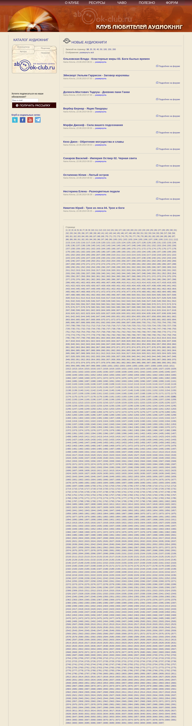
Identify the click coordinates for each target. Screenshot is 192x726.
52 (146, 233)
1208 (167, 399)
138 (83, 245)
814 (164, 338)
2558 (167, 630)
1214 (93, 403)
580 (93, 307)
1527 (136, 455)
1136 (167, 387)
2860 (142, 683)
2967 (136, 701)
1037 (112, 372)
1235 (112, 406)
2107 (161, 553)
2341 (161, 594)
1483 (87, 449)
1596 (118, 467)
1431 (99, 440)
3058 (142, 717)
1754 (93, 495)
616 (164, 310)
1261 (161, 409)
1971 (99, 532)
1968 (80, 532)
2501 (149, 621)
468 (83, 292)
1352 (167, 424)
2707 (87, 658)
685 (67, 322)
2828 (167, 677)
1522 (105, 455)
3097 (161, 723)
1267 (87, 412)
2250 (155, 578)
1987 (87, 535)
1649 (112, 476)
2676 (118, 652)
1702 (105, 486)
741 (128, 329)
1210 (68, 403)
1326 (118, 421)
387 (118, 279)
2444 (130, 612)
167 (118, 248)
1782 (155, 498)
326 (143, 270)
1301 (74, 418)
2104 (142, 553)
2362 (68, 600)
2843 (149, 680)
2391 (136, 603)
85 (166, 236)
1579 (124, 464)
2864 (167, 683)
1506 (118, 452)
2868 (80, 686)
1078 (142, 378)
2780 (93, 670)
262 (153, 261)
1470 (118, 446)
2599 (87, 640)
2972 (167, 701)
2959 (87, 701)
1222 (142, 403)
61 (71, 236)
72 (114, 236)
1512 (155, 452)
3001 (124, 707)
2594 (167, 637)
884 (73, 350)
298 (113, 267)
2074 (68, 550)
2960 (93, 701)
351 (159, 273)
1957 (124, 529)
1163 (112, 393)
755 (88, 332)
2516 (130, 624)
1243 (161, 406)
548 (153, 301)
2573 (149, 633)
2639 (112, 646)
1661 (74, 479)
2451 (173, 612)
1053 (99, 375)
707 (67, 325)
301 (128, 267)
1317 (173, 418)
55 (158, 233)
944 (153, 356)
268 (73, 264)
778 (93, 335)
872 (123, 347)
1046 (167, 372)
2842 (142, 680)
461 (159, 289)
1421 (149, 436)
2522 (167, 624)
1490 (130, 449)
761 (118, 332)
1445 (74, 442)
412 (133, 282)
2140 (142, 560)
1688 (130, 483)
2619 (99, 643)
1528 (142, 455)
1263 (173, 409)
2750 (130, 664)
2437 (87, 612)
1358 (93, 427)
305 (148, 267)
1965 (173, 529)
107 (150, 239)
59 (173, 233)
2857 (124, 683)
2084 (130, 550)
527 (159, 298)
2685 (173, 652)
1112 (130, 384)
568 (143, 304)
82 (154, 236)
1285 (87, 415)
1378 (105, 430)
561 (108, 304)
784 (123, 335)
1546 (142, 458)
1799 (149, 501)
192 (133, 252)
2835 (99, 680)
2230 (142, 575)
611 (138, 310)
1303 (87, 418)
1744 (142, 492)
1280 (167, 412)
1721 (112, 489)
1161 (99, 393)
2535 (136, 627)
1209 (173, 399)
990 (164, 363)
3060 (155, 717)
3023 (149, 711)
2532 (118, 627)
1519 (87, 455)
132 (164, 242)
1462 (68, 446)
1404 (155, 433)
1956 (118, 529)
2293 (87, 587)
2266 (142, 581)
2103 (136, 553)
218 (153, 255)
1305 (99, 418)
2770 (142, 667)
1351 (161, 424)
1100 (167, 381)
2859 (136, 683)
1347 (136, 424)
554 (73, 304)
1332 (155, 421)
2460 (118, 615)
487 (67, 295)
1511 (149, 452)
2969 (149, 701)
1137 (173, 387)
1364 (130, 427)
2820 (118, 677)
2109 (173, 553)
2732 (130, 661)
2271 (173, 581)
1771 (87, 498)
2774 (167, 667)
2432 (167, 609)
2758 (68, 667)
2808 (155, 673)
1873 (161, 513)
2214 (155, 572)
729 (67, 329)
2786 (130, 670)
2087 (149, 550)
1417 (124, 436)
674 (123, 319)
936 (113, 356)
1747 (161, 492)
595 (169, 307)
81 (150, 236)
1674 (155, 479)
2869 (87, 686)
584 (113, 307)
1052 (93, 375)
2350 (105, 596)
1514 (167, 452)
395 (159, 279)
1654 (142, 476)
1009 (159, 366)
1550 (167, 458)
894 (123, 350)
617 (169, 310)
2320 (142, 590)
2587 (124, 637)
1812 (118, 504)
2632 (68, 646)
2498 (130, 621)
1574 (93, 464)
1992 (118, 535)
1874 (167, 513)
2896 (142, 689)
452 (113, 289)
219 (159, 255)
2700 (155, 655)
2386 (105, 603)
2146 (68, 563)
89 (71, 239)
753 (78, 332)
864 (83, 347)
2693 (112, 655)
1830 (118, 507)
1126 (105, 387)
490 (83, 295)
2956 (68, 701)
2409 (136, 606)
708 (73, 325)
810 (143, 338)
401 (78, 282)
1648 (105, 476)
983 (128, 363)
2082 (118, 550)
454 (123, 289)
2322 (155, 590)
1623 (173, 470)
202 (73, 255)
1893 (173, 517)
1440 (155, 440)
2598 (80, 640)
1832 (130, 507)
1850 (130, 510)
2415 (173, 606)
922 (153, 353)
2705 (74, 658)
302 (133, 267)
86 (169, 236)
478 (133, 292)
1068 (80, 378)
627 (108, 313)
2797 (87, 673)
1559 (112, 461)
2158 (142, 563)
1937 (112, 526)
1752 (80, 495)
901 (159, 350)
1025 (149, 369)
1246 (68, 409)
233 (118, 258)
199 (169, 252)
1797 (136, 501)
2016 (155, 538)
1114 (142, 384)
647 (98, 316)
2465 (149, 615)
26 (155, 230)
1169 (149, 393)
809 (138, 338)
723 (148, 325)
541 (118, 301)
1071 (99, 378)
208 (103, 255)
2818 (105, 677)
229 (98, 258)
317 (98, 270)
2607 (136, 640)
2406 (118, 606)
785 (128, 335)
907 (78, 353)
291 (78, 267)
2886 (80, 689)
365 (118, 276)
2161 (161, 563)
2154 (118, 563)
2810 (167, 673)
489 (78, 295)
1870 (142, 513)
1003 (122, 366)
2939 (74, 698)
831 (138, 341)
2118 (118, 557)
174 (153, 248)
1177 (87, 396)
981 (118, 363)
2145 (173, 560)
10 (88, 49)
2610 (155, 640)
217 (148, 255)
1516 (68, 455)
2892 (118, 689)
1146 (118, 390)
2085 (136, 550)
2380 (68, 603)
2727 (99, 661)
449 (98, 289)
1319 (74, 421)
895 (128, 350)
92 (83, 239)
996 (83, 366)
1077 (136, 378)
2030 (130, 541)
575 (67, 307)
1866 (118, 513)
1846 (105, 510)
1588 (68, 467)
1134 (155, 387)
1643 (74, 476)
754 (83, 332)
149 (138, 245)
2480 (130, 618)
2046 (118, 544)
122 (113, 242)
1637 (149, 473)
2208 (118, 572)
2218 (68, 575)
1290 (118, 415)
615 (159, 310)
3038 (130, 714)
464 (174, 289)
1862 (93, 513)
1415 (112, 436)
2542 (68, 630)
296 (103, 267)
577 (78, 307)
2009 (112, 538)
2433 (173, 609)
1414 (105, 436)
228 (93, 258)
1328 (130, 421)
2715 (136, 658)
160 (83, 248)
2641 (124, 646)
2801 (112, 673)
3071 (112, 720)
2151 (99, 563)
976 (93, 363)
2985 (136, 704)
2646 (155, 646)
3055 (124, 717)
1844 (93, 510)
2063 (112, 547)
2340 (155, 594)
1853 (149, 510)
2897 (149, 689)
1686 (118, 483)
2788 (142, 670)
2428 (142, 609)
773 (67, 335)
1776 (118, 498)
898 (143, 350)
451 (108, 289)
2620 (105, 643)
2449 (161, 612)
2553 (136, 630)
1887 (136, 517)
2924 (93, 695)
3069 (99, 720)
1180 (105, 396)
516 (103, 298)
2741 (74, 664)
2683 (161, 652)
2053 (161, 544)
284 (153, 264)
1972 (105, 532)
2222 (93, 575)
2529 (99, 627)
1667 (112, 479)
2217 (173, 572)
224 (73, 258)
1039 (124, 372)
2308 (68, 590)
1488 (118, 449)
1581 (136, 464)
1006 (141, 366)
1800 (155, 501)
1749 (173, 492)
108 (155, 239)
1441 (161, 440)
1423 (161, 436)
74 (122, 236)
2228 (130, 575)
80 (146, 236)
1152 (155, 390)
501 (138, 295)
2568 (118, 633)
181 (78, 252)
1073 (112, 378)
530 (174, 298)
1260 (155, 409)
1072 (105, 378)
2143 (161, 560)
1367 (149, 427)
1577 (112, 464)
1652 (130, 476)
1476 (155, 446)
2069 (149, 547)
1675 (161, 479)
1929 (173, 523)
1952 (93, 529)
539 (108, 301)
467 (78, 292)
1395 (99, 433)
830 (133, 341)
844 (93, 344)
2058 (80, 547)
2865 (173, 683)
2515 (124, 624)
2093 (74, 553)
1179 (99, 396)
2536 (142, 627)
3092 (130, 723)
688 (83, 322)
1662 (80, 479)
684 (174, 319)
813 (159, 338)
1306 (105, 418)
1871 (149, 513)
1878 (80, 517)
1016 (93, 369)
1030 (68, 372)
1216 (105, 403)
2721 (173, 658)
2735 (149, 661)
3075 (136, 720)
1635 (136, 473)
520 (123, 298)
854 (143, 344)
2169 (99, 566)
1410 (80, 436)
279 (128, 264)
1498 (68, 452)
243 (169, 258)
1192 (68, 399)
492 (93, 295)
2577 (173, 633)
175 (159, 248)
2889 (99, 689)
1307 (112, 418)
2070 (155, 547)
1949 (74, 529)
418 (164, 282)
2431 (161, 609)
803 (108, 338)
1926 (155, 523)
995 (78, 366)
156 (174, 245)
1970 (93, 532)
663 (67, 319)
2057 (74, 547)
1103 (74, 384)
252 (103, 261)
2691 (99, 655)
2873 (112, 686)
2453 (74, 615)
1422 (155, 436)
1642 (68, 476)
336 (83, 273)
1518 (80, 455)
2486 (167, 618)
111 (170, 239)
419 (169, 282)
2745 (99, 664)
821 (88, 341)
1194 (80, 399)
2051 (149, 544)
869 (108, 347)
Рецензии (45, 48)
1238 (130, 406)
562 (113, 304)
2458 (105, 615)
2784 (118, 670)
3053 (112, 717)
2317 (124, 590)
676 (133, 319)
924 (164, 353)
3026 (167, 711)
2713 (124, 658)
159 (78, 248)
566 (133, 304)
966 (153, 359)
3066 (80, 720)
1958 (130, 529)
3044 (167, 714)
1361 (112, 427)
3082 (68, 723)
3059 (149, 717)
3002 (130, 707)
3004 (142, 707)
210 (113, 255)
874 (133, 347)
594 (164, 307)
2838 (118, 680)
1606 (68, 470)
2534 (130, 627)
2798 (93, 673)
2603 (112, 640)
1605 (173, 467)
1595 (112, 467)
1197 (99, 399)
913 (108, 353)
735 (98, 329)
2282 (130, 584)
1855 (161, 510)
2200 (68, 572)
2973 (173, 701)
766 (143, 332)
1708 (142, 486)
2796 (80, 673)
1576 (105, 464)
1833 (136, 507)
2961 (99, 701)
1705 (124, 486)
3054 (118, 717)
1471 (124, 446)
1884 (118, 517)
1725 (136, 489)
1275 (136, 412)
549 (159, 301)
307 (159, 267)
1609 (87, 470)
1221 (136, 403)
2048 (130, 544)
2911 (124, 692)
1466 (93, 446)
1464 (80, 446)
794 (174, 335)
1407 (173, 433)
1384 (142, 430)
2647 (161, 646)
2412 (155, 606)
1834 (142, 507)
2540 (167, 627)
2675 (112, 652)
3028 (68, 714)
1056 (118, 375)
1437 (136, 440)
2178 (155, 566)
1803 (173, 501)
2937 (173, 695)
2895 (136, 689)
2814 (80, 677)
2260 (105, 581)
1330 (142, 421)
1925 (149, 523)
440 (164, 286)
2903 (74, 692)
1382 (130, 430)
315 (88, 270)
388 (123, 279)
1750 (68, 495)
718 (123, 325)
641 (67, 316)
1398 (118, 433)
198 (164, 252)
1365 (136, 427)
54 (154, 233)
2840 (130, 680)
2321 (149, 590)
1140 (80, 390)
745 (148, 329)
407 (108, 282)
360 (93, 276)
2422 (105, 609)
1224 (155, 403)
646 (93, 316)
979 (108, 363)
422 (73, 286)
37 (87, 233)
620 (73, 313)
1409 (74, 436)
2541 (173, 627)
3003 (136, 707)
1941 (136, 526)
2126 (167, 557)
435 (138, 286)
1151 (149, 390)
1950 (80, 529)
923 (159, 353)
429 (108, 286)
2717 (149, 658)
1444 (68, 442)
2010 (118, 538)
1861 (87, 513)
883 (67, 350)
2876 (130, 686)
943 (148, 356)
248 (83, 261)
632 (133, 313)
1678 (68, 483)
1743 (136, 492)
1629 (99, 473)
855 (148, 344)
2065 (124, 547)
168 (123, 248)
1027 (161, 369)
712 (93, 325)
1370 (167, 427)
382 (93, 279)
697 (128, 322)
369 (138, 276)
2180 (167, 566)
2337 (136, 594)
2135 (112, 560)
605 (108, 310)
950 (73, 359)
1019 (112, 369)
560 (103, 304)
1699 (87, 486)
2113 (87, 557)
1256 (130, 409)
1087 (87, 381)
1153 (161, 390)
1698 (80, 486)
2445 (136, 612)
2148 (80, 563)
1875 (173, 513)
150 (109, 49)
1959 (136, 529)
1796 (130, 501)
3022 (142, 711)
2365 (87, 600)
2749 (124, 664)
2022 (80, 541)
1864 (105, 513)
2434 (68, 612)
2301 (136, 587)
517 (108, 298)
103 (130, 239)
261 (148, 261)
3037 (124, 714)
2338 (142, 594)
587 (128, 307)
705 (169, 322)
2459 (112, 615)
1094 (130, 381)
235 (128, 258)
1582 (142, 464)
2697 (136, 655)
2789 (149, 670)
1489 (124, 449)
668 (93, 319)
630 (123, 313)
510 (73, 298)
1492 (142, 449)
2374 (142, 600)
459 (148, 289)
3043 (161, 714)
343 (118, 273)
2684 (167, 652)
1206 (155, 399)
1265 (74, 412)
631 (128, 313)
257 (128, 261)
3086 (93, 723)
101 (120, 239)
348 (143, 273)
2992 (68, 707)
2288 (167, 584)
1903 (124, 519)
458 (143, 289)
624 (93, 313)
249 (88, 261)
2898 (155, 689)
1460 (167, 442)
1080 (155, 378)
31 (175, 230)
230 (103, 258)
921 (148, 353)
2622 (118, 643)
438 (153, 286)
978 (103, 363)
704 (164, 322)
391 (138, 279)
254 (113, 261)
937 (118, 356)
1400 (130, 433)
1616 (130, 470)
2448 (155, 612)
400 (73, 282)
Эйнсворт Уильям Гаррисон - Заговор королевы (96, 75)
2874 (118, 686)
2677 (124, 652)
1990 (105, 535)
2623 (124, 643)
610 (133, 310)
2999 (112, 707)
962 (133, 359)
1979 (149, 532)
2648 (167, 646)
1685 (112, 483)
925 (169, 353)
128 (143, 242)
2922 (80, 695)
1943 (149, 526)
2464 (142, 615)
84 (162, 236)
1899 (99, 519)
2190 (118, 569)
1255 (124, 409)
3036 (118, 714)
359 (88, 276)
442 (174, 286)
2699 (149, 655)
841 (78, 344)
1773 (99, 498)
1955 (112, 529)
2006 (93, 538)
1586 (167, 464)
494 (103, 295)
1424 (167, 436)
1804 (68, 504)
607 (118, 310)
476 (123, 292)
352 (164, 273)
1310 (130, 418)
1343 (112, 424)
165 (108, 248)
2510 (93, 624)
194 (143, 252)
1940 (130, 526)
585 (118, 307)
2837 (112, 680)
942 (143, 356)
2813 (74, 677)
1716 (80, 489)
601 (88, 310)
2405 (112, 606)
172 (143, 248)
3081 (173, 720)
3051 (99, 717)
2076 (80, 550)
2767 (124, 667)
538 (103, 301)
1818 (155, 504)
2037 (173, 541)
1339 (87, 424)
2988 (155, 704)
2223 (99, 575)
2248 (142, 578)
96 (99, 239)
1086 (80, 381)
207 (98, 255)
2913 (136, 692)
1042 (142, 372)
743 (138, 329)
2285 (149, 584)
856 (153, 344)
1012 (68, 369)
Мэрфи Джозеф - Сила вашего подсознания (93, 124)
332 (174, 270)
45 (118, 233)
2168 (93, 566)
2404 (105, 606)
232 (113, 258)
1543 (124, 458)
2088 (155, 550)
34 (75, 233)
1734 (80, 492)
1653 (136, 476)
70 (106, 236)
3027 (173, 711)
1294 (142, 415)
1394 (93, 433)
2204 (93, 572)
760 (113, 332)
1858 (68, 513)
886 (83, 350)
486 (174, 292)
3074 (130, 720)
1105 (87, 384)
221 (169, 255)
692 (103, 322)
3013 (87, 711)
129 (148, 242)
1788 (80, 501)
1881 (99, 517)
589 (138, 307)
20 (91, 49)
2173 (124, 566)
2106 (155, 553)
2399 (74, 606)
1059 (136, 375)
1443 (173, 440)
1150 (142, 390)
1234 (105, 406)
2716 (142, 658)
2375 (149, 600)
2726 (93, 661)
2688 (80, 655)
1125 (99, 387)
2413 (161, 606)
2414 (167, 606)
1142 (93, 390)
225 (78, 258)
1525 (124, 455)
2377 (161, 600)
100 (105, 49)
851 (128, 344)
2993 (74, 707)
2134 (105, 560)
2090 (167, 550)
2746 (105, 664)
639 (169, 313)
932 (93, 356)
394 (153, 279)
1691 (149, 483)
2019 (173, 538)
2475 (99, 618)
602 (93, 310)
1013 (74, 369)
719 (128, 325)
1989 (99, 535)
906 (73, 353)
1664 (93, 479)
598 (73, 310)
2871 (99, 686)
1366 (142, 427)
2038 (68, 544)
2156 (130, 563)
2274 (80, 584)
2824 (142, 677)
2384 (93, 603)
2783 (112, 670)
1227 (173, 403)
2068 (142, 547)
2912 (130, 692)
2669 (74, 652)
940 (133, 356)
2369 (112, 600)
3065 (74, 720)
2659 (124, 649)
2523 (173, 624)
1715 (74, 489)
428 (103, 286)
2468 (167, 615)
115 (78, 242)
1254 (118, 409)
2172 (118, 566)
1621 (161, 470)
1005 (134, 366)
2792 (167, 670)
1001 (110, 366)
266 (174, 261)
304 (143, 267)
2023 (87, 541)
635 (148, 313)
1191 (173, 396)
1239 (136, 406)
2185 (87, 569)
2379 (173, 600)
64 (83, 236)
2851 (87, 683)
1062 (155, 375)
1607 (74, 470)
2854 (105, 683)
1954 (105, 529)
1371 (173, 427)
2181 (173, 566)
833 (148, 341)
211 (118, 255)
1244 (167, 406)
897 (138, 350)
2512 (105, 624)
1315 (161, 418)
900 (153, 350)
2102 (130, 553)
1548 (155, 458)
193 (138, 252)
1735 (87, 492)
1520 (93, 455)
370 (143, 276)
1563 (136, 461)
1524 (118, 455)
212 (123, 255)
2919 (173, 692)
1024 (142, 369)
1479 (173, 446)
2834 (93, 680)
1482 (80, 449)
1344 (118, 424)
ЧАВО (121, 3)
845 (98, 344)
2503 (161, 621)
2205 (99, 572)
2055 (173, 544)
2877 (136, 686)
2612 (167, 640)
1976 (130, 532)
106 (145, 239)
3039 (136, 714)
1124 (93, 387)
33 (71, 233)
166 (113, 248)
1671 (136, 479)
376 (174, 276)
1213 (87, 403)
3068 (93, 720)
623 (88, 313)
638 (164, 313)
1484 (93, 449)
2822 (130, 677)
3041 (149, 714)
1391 (74, 433)
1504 (105, 452)
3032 (93, 714)
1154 (167, 390)
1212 (80, 403)
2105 (149, 553)
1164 (118, 393)
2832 (80, 680)
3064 (68, 720)
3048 (80, 717)
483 (159, 292)
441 (169, 286)
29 (167, 230)
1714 (68, 489)
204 (83, 255)
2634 (80, 646)
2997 (99, 707)
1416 (118, 436)
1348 (142, 424)
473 (108, 292)
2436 (80, 612)
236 (133, 258)
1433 (112, 440)
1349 (149, 424)
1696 (68, 486)
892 (113, 350)
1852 (142, 510)
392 (143, 279)
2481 (136, 618)
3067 (87, 720)
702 (153, 322)
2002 (68, 538)
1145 (112, 390)
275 (108, 264)
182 (83, 252)
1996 (142, 535)
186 (103, 252)
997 (88, 366)
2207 (112, 572)
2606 (130, 640)
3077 (149, 720)
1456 (142, 442)
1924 (142, 523)
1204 (142, 399)
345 (128, 273)
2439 (99, 612)
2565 (99, 633)
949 (67, 359)
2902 (68, 692)
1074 (118, 378)
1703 (112, 486)
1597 (124, 467)
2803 (124, 673)
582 (103, 307)
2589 (136, 637)
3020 (130, 711)
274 (103, 264)
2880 (155, 686)
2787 (136, 670)
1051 (87, 375)
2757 (173, 664)
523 (138, 298)
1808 (93, 504)
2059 (87, 547)
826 (113, 341)
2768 (130, 667)
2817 (99, 677)
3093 (136, 723)
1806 (80, 504)
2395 (161, 603)
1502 (93, 452)
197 (159, 252)
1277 (149, 412)
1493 (149, 449)
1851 (136, 510)
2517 (136, 624)
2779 (87, 670)
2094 (80, 553)
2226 (118, 575)
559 (98, 304)
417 (159, 282)
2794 (68, 673)
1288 (105, 415)
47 (126, 233)
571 (159, 304)
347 (138, 273)
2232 (155, 575)
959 (118, 359)
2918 (167, 692)
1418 (130, 436)
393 (148, 279)
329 (159, 270)
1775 (112, 498)
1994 (130, 535)
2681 (149, 652)
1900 (105, 519)
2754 (155, 664)
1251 (99, 409)
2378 (167, 600)
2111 (74, 557)
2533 (124, 627)
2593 (161, 637)
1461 (173, 442)
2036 (167, 541)
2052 (155, 544)
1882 (105, 517)
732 (83, 329)
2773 (161, 667)
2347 (87, 596)
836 (164, 341)
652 (123, 316)
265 (169, 261)
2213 (149, 572)
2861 (149, 683)
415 (148, 282)
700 (143, 322)
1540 (105, 458)
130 (153, 242)
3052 (105, 717)
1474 (142, 446)
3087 (99, 723)
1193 (74, 399)
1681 (87, 483)
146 (123, 245)
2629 (161, 643)
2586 (118, 637)
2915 (149, 692)
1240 (142, 406)
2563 (87, 633)
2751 (136, 664)
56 (162, 233)
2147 (74, 563)
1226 (167, 403)
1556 (93, 461)
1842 (80, 510)
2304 (155, 587)
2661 (136, 649)
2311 (87, 590)
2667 (173, 649)
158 (73, 248)
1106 (93, 384)
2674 (105, 652)
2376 (155, 600)
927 (67, 356)
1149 (136, 390)
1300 (68, 418)
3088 (105, 723)
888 (93, 350)
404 (93, 282)
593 (159, 307)
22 (140, 230)
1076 (130, 378)
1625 (74, 473)
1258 (142, 409)
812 (153, 338)
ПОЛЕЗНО (147, 3)
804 (113, 338)
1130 (130, 387)
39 (95, 233)
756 (93, 332)
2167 (87, 566)
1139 (74, 390)
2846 (167, 680)
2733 (136, 661)
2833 (87, 680)
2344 (68, 596)
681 (159, 319)
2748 (118, 664)
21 (136, 230)
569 (148, 304)
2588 (130, 637)
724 (153, 325)
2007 (99, 538)
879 (159, 347)
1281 (173, 412)
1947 (173, 526)
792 (164, 335)
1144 (105, 390)
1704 (118, 486)
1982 (167, 532)
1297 (161, 415)
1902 (118, 519)
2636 (93, 646)
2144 (167, 560)
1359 (99, 427)
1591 (87, 467)
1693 (161, 483)
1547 (149, 458)
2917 (161, 692)
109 (160, 239)
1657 (161, 476)
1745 (149, 492)
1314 (155, 418)
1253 (112, 409)
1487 (112, 449)
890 (103, 350)
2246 (130, 578)
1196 (93, 399)
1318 (68, 421)
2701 (161, 655)
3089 (112, 723)
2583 (99, 637)
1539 (99, 458)
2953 (161, 698)
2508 (80, 624)
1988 (93, 535)
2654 (93, 649)
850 (123, 344)
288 (174, 264)
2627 (149, 643)
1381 (124, 430)
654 (133, 316)
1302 (80, 418)
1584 (155, 464)
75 (126, 236)
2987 (149, 704)
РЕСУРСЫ (97, 3)
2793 (173, 670)
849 (118, 344)
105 (140, 239)
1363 (124, 427)
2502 (155, 621)
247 (78, 261)
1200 (118, 399)
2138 (130, 560)
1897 (87, 519)
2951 (149, 698)
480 (143, 292)
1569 (173, 461)
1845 (99, 510)
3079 (161, 720)
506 (164, 295)
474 (113, 292)
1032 (80, 372)
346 (133, 273)
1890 (155, 517)
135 (67, 245)
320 (113, 270)
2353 (124, 596)
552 (174, 301)
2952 (155, 698)
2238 (80, 578)
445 (78, 289)
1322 (93, 421)
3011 (74, 711)
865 (88, 347)
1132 (142, 387)
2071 (161, 547)
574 (174, 304)
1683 (99, 483)
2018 (167, 538)
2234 (167, 575)
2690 (93, 655)
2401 (87, 606)
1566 (155, 461)
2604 (118, 640)
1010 (165, 366)
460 (153, 289)
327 (148, 270)
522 (133, 298)
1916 (93, 523)
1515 (173, 452)
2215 (161, 572)
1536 (80, 458)
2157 (136, 563)
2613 (173, 640)
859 (169, 344)
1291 (124, 415)
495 (108, 295)
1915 (87, 523)
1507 (124, 452)
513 (88, 298)
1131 (136, 387)
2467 (161, 615)
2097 (99, 553)
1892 (167, 517)
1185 (136, 396)
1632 (118, 473)
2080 (105, 550)
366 (123, 276)
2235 (173, 575)
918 (133, 353)
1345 (124, 424)
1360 (105, 427)
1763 (149, 495)
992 (174, 363)
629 (118, 313)
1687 (124, 483)
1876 (68, 517)
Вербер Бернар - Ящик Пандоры (85, 108)
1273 (124, 412)
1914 (80, 523)
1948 (68, 529)
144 (113, 245)
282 (143, 264)
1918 (105, 523)
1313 (149, 418)
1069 (87, 378)
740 (123, 329)
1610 (93, 470)
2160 (155, 563)
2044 (105, 544)
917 (128, 353)
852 (133, 344)
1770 (80, 498)
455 (128, 289)
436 (143, 286)
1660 (68, 479)
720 (133, 325)
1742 (130, 492)
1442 (167, 440)
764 (133, 332)
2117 (112, 557)
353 (169, 273)
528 (164, 298)
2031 (136, 541)
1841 (74, 510)
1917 (99, 523)
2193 (136, 569)
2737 (161, 661)
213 (128, 255)
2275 (87, 584)
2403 (99, 606)
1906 (142, 519)
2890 (105, 689)
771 (169, 332)
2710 (105, 658)
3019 (124, 711)
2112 (80, 557)
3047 (74, 717)
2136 (118, 560)
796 (73, 338)
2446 (142, 612)
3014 (93, 711)
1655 (149, 476)
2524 (68, 627)
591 (148, 307)
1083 (173, 378)
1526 (130, 455)
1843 (87, 510)
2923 (87, 695)
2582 (93, 637)
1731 (173, 489)
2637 (99, 646)
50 (101, 49)
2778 (80, 670)
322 (123, 270)
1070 (93, 378)
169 (128, 248)
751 (67, 332)
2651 (74, 649)
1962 (155, 529)
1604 (167, 467)
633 (138, 313)
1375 (87, 430)
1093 (124, 381)
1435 (124, 440)
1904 (130, 519)
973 (78, 363)
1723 (124, 489)
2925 (99, 695)
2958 (80, 701)
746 (153, 329)
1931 (74, 526)
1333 (161, 421)
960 (123, 359)
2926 (105, 695)
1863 (99, 513)
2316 (118, 590)
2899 (161, 689)
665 (78, 319)
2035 (161, 541)
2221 (87, 575)
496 (113, 295)
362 (103, 276)
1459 (161, 442)
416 (153, 282)
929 (78, 356)
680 (153, 319)
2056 (68, 547)
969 (169, 359)
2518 (142, 624)
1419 (136, 436)
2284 (142, 584)
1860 (80, 513)
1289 (112, 415)
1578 (118, 464)
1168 (142, 393)
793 (169, 335)
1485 (99, 449)
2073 (173, 547)
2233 (161, 575)
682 (164, 319)
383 (98, 279)
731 (78, 329)
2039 (74, 544)
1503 (99, 452)
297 (108, 267)
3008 (167, 707)
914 (113, 353)
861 (67, 347)
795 (67, 338)
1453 (124, 442)
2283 (136, 584)
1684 (105, 483)
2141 (149, 560)
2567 (112, 633)
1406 (167, 433)
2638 (105, 646)
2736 (155, 661)
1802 (167, 501)
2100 (118, 553)
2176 (142, 566)
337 (88, 273)
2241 (99, 578)
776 (83, 335)
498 (123, 295)
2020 (68, 541)
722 (143, 325)
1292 (130, 415)
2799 (99, 673)
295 (98, 267)
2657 (112, 649)
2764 (105, 667)
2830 (68, 680)
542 (123, 301)
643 (78, 316)
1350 (155, 424)
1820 (167, 504)
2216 (167, 572)
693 (108, 322)
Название (45, 53)
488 (73, 295)
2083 (124, 550)
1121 (74, 387)
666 (83, 319)
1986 (80, 535)
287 (169, 264)
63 (79, 236)
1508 (130, 452)
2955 (173, 698)
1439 (149, 440)
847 (108, 344)
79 (142, 236)
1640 (167, 473)
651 (118, 316)
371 (148, 276)
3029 (74, 714)
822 (93, 341)
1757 (112, 495)
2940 (80, 698)
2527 (87, 627)
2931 (136, 695)
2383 (87, 603)
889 (98, 350)
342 (113, 273)
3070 (105, 720)
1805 (74, 504)
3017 (112, 711)
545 (138, 301)
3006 (155, 707)
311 (67, 270)
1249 (87, 409)
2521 (161, 624)
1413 (99, 436)
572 (164, 304)
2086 (142, 550)
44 (114, 233)
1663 (87, 479)
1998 (155, 535)
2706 (80, 658)
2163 (173, 563)
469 (88, 292)
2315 (112, 590)
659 (159, 316)
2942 (93, 698)
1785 (173, 498)
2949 (136, 698)
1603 (161, 467)
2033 (149, 541)
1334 (167, 421)
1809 (99, 504)
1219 (124, 403)
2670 (80, 652)
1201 (124, 399)
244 (174, 258)
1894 (68, 519)
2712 (118, 658)
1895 (74, 519)
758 (103, 332)
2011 (124, 538)
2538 (155, 627)
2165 (74, 566)
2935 (161, 695)
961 (128, 359)
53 (150, 233)
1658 (167, 476)
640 (174, 313)
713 (98, 325)
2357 (149, 596)
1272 (118, 412)
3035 (112, 714)
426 (93, 286)
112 (175, 239)
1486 (105, 449)
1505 (112, 452)
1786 (68, 501)
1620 (155, 470)
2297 (112, 587)
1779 (136, 498)
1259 (149, 409)
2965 (124, 701)
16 (116, 230)
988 (153, 363)
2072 (167, 547)
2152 (105, 563)
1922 (130, 523)
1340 (93, 424)
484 (164, 292)
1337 (74, 424)
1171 (161, 393)
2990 (167, 704)
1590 (80, 467)
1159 (87, 393)
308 (164, 267)
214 (133, 255)
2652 (80, 649)
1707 (136, 486)
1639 (161, 473)
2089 (161, 550)
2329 (87, 594)
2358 (155, 596)
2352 (118, 596)
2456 (93, 615)
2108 (167, 553)
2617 (87, 643)
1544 (130, 458)
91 (79, 239)
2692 (105, 655)
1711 (161, 486)
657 (148, 316)
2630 (167, 643)
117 (88, 242)
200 (114, 49)
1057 (124, 375)
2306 (167, 587)
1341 (99, 424)
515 (98, 298)
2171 (112, 566)
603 (98, 310)
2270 (167, 581)
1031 (74, 372)
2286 (155, 584)
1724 (130, 489)
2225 (112, 575)
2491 (87, 621)
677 (138, 319)
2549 (112, 630)
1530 (155, 455)
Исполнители (23, 47)
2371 (124, 600)
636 (153, 313)
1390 (68, 433)
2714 (130, 658)
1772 (93, 498)
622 (83, 313)
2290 (68, 587)
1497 (173, 449)
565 (128, 304)
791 (159, 335)
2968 (142, 701)
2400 (80, 606)
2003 (74, 538)
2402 (93, 606)
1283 (74, 415)
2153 (112, 563)
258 (133, 261)
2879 (149, 686)
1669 (124, 479)
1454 (130, 442)
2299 (124, 587)
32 (67, 233)
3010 (68, 711)
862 (73, 347)
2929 (124, 695)
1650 (118, 476)
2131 (87, 560)
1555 (87, 461)
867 (98, 347)
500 (133, 295)
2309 (74, 590)
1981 (161, 532)
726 (164, 325)
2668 (68, 652)
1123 (87, 387)
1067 (74, 378)
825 (108, 341)
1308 (118, 418)
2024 (93, 541)
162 (93, 248)
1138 (68, 390)
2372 (130, 600)
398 (174, 279)
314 (83, 270)
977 (98, 363)
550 (164, 301)
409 (118, 282)
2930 (130, 695)
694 (113, 322)
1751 (74, 495)
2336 (130, 594)
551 (169, 301)
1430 (93, 440)
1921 (124, 523)
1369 (161, 427)
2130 (80, 560)
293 (88, 267)
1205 (149, 399)
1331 (149, 421)
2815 (87, 677)
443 (67, 289)
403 (88, 282)
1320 (80, 421)
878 (153, 347)
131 (159, 242)
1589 (74, 467)
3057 (136, 717)
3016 (105, 711)
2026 (105, 541)
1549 (161, 458)
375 (169, 276)
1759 (124, 495)
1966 (68, 532)
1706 (130, 486)
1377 (99, 430)
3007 (161, 707)
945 (159, 356)
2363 (74, 600)
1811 (112, 504)
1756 (105, 495)
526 (153, 298)
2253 (173, 578)
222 (174, 255)
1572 (80, 464)
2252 (167, 578)
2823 (136, 677)
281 (138, 264)
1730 (167, 489)
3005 (149, 707)
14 (108, 230)
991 (169, 363)
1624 (68, 473)
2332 (105, 594)
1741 (124, 492)
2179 (161, 566)
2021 (74, 541)
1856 (167, 510)
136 (73, 245)
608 (123, 310)
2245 (124, 578)
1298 (167, 415)
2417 (74, 609)
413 (138, 282)
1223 (149, 403)
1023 (136, 369)
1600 (142, 467)
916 (123, 353)
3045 (173, 714)
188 (113, 252)
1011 (172, 366)
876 (143, 347)
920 (143, 353)
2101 (124, 553)
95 (95, 239)
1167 (136, 393)
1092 (118, 381)
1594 (105, 467)
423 (78, 286)
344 (123, 273)
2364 (80, 600)
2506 (68, 624)
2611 (161, 640)
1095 (136, 381)
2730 (118, 661)
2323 (161, 590)
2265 (136, 581)
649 (108, 316)
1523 (112, 455)
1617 (136, 470)
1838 (167, 507)
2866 (68, 686)
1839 (173, 507)
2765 (112, 667)
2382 (80, 603)
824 (103, 341)
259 (138, 261)
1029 (173, 369)
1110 (118, 384)
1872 (155, 513)
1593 (99, 467)
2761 (87, 667)
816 (174, 338)
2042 (93, 544)
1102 (68, 384)
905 (67, 353)
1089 (99, 381)
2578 (68, 637)
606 (113, 310)
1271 (112, 412)
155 (169, 245)
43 (111, 233)
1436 (130, 440)
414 (143, 282)
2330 (93, 594)
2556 (155, 630)
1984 (68, 535)
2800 (105, 673)
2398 (68, 606)
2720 (167, 658)
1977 (136, 532)
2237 (74, 578)
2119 (124, 557)
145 (118, 245)
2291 (74, 587)
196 (153, 252)
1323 (99, 421)
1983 (173, 532)
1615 (124, 470)
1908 (155, 519)
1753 (87, 495)
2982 (118, 704)
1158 (80, 393)
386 (113, 279)
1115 (149, 384)
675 (128, 319)
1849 (124, 510)
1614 (118, 470)
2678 (130, 652)
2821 (124, 677)
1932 (80, 526)
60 (67, 236)
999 (98, 366)
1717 (87, 489)
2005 (87, 538)
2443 (124, 612)
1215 (99, 403)
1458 (155, 442)
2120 (130, 557)
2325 (173, 590)
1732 (68, 492)
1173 (173, 393)
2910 (118, 692)
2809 (161, 673)
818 (73, 341)
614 (153, 310)
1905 (136, 519)
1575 (99, 464)
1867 (124, 513)
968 (164, 359)
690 (93, 322)
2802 (118, 673)
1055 (112, 375)
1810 (105, 504)
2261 (112, 581)
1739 (112, 492)
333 (67, 273)
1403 (149, 433)
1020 (118, 369)
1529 (149, 455)
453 (118, 289)
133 (169, 242)
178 (174, 248)
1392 (80, 433)
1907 (149, 519)
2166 (80, 566)
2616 (80, 643)
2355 (136, 596)
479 (138, 292)
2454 (80, 615)
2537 (149, 627)
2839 (124, 680)
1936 (105, 526)
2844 (155, 680)
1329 (136, 421)
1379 (112, 430)
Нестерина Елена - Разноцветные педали (91, 191)
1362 (118, 427)
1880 (93, 517)
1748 (167, 492)
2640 (118, 646)
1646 (93, 476)
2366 (93, 600)
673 (118, 319)
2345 (74, 596)
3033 (99, 714)
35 (79, 233)
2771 (149, 667)
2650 (68, 649)
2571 (136, 633)
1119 (173, 384)
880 (164, 347)
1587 (173, 464)
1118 (167, 384)
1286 (93, 415)
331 (169, 270)
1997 (149, 535)
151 (148, 245)
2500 (142, 621)
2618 (93, 643)
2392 (142, 603)
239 (148, 258)
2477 (112, 618)
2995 (87, 707)
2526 (80, 627)
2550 (118, 630)
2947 (124, 698)
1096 (142, 381)
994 (73, 366)
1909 (161, 519)
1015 (87, 369)
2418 (80, 609)
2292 (80, 587)
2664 (155, 649)
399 (67, 282)
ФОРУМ (172, 3)
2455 (87, 615)
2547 (99, 630)
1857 (173, 510)
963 (138, 359)
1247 (74, 409)
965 (148, 359)
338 (93, 273)
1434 (118, 440)
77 (134, 236)
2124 (155, 557)
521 (128, 298)
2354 (130, 596)
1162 (105, 393)
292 (83, 267)
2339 (149, 594)
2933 (149, 695)
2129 (74, 560)
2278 (105, 584)
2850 (80, 683)
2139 (136, 560)
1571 (74, 464)
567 (138, 304)
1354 (68, 427)
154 (164, 245)
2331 (99, 594)
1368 (155, 427)
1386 (155, 430)
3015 (99, 711)
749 (169, 329)
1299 (173, 415)
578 (83, 307)
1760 (130, 495)
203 (78, 255)
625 (98, 313)
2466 (155, 615)
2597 (74, 640)
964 (143, 359)
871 (118, 347)
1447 (87, 442)
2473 (87, 618)
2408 (130, 606)
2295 (99, 587)
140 (93, 245)
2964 (118, 701)
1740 (118, 492)
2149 (87, 563)
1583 (149, 464)
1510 (142, 452)
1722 (118, 489)
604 (103, 310)
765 (138, 332)
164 (103, 248)
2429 (149, 609)
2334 (118, 594)
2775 (173, 667)
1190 (167, 396)
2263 (124, 581)
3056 (130, 717)
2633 (74, 646)
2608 (142, 640)
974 (83, 363)
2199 (173, 569)
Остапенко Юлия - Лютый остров (86, 174)
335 (78, 273)
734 (93, 329)
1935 (99, 526)
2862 (155, 683)
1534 (68, 458)
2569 (124, 633)
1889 (149, 517)
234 (123, 258)
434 (133, 286)
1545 (136, 458)
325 (138, 270)
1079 (149, 378)
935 (108, 356)
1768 (68, 498)
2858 (130, 683)
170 (133, 248)
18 (124, 230)
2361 (173, 596)
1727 (149, 489)
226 (83, 258)
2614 (68, 643)
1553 (74, 461)
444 (73, 289)
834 (153, 341)
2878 (142, 686)
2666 (167, 649)
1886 (130, 517)
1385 (149, 430)
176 (164, 248)
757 (98, 332)
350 (153, 273)
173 (148, 248)
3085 (87, 723)
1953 (99, 529)
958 (113, 359)
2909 (112, 692)
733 (88, 329)
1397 (112, 433)
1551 (173, 458)
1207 (161, 399)
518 (113, 298)
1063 (161, 375)
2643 (136, 646)
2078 (93, 550)
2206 (105, 572)
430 (113, 286)
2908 (105, 692)
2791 (161, 670)
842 (83, 344)
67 (95, 236)
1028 (167, 369)
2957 (74, 701)
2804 (130, 673)
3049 (87, 717)
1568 (167, 461)
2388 (118, 603)
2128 (68, 560)
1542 (118, 458)
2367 (99, 600)
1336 (68, 424)
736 (103, 329)
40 (98, 49)
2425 (124, 609)
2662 (142, 649)
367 (128, 276)
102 (125, 239)
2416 (68, 609)
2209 (124, 572)
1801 (161, 501)
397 (169, 279)
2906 (93, 692)
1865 (112, 513)
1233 (99, 406)
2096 (93, 553)
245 (67, 261)
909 (88, 353)
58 (169, 233)
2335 (124, 594)
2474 (93, 618)
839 (67, 344)
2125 (161, 557)
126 (133, 242)
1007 (147, 366)
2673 (99, 652)
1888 (142, 517)
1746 (155, 492)
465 (67, 292)
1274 (130, 412)
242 (164, 258)
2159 (149, 563)
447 (88, 289)
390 (133, 279)
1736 (93, 492)
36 (83, 233)
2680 (142, 652)
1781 (149, 498)
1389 (173, 430)
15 (112, 230)
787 (138, 335)
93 (87, 239)
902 (164, 350)
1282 (68, 415)
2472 (80, 618)
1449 (99, 442)
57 (166, 233)
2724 (80, 661)
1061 (149, 375)
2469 (173, 615)
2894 (130, 689)
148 (133, 245)
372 (153, 276)
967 (159, 359)
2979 (99, 704)
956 (103, 359)
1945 (161, 526)
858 (164, 344)
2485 (161, 618)
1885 (124, 517)
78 (138, 236)
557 (88, 304)
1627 (87, 473)
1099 (161, 381)
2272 (68, 584)
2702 (167, 655)
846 (103, 344)
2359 (161, 596)
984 (133, 363)
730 (73, 329)
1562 (130, 461)
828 (123, 341)
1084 (68, 381)
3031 (87, 714)
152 (153, 245)
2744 (93, 664)
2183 (74, 569)
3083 (74, 723)
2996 (93, 707)
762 (123, 332)
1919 (112, 523)
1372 (68, 430)
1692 (155, 483)
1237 (124, 406)
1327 (124, 421)
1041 (136, 372)
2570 (130, 633)
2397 (173, 603)
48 (130, 233)
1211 (74, 403)
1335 (173, 421)
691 (98, 322)
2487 (173, 618)
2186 (93, 569)
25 (151, 230)
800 (93, 338)
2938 (68, 698)
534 (83, 301)
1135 (161, 387)
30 (94, 49)
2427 (136, 609)
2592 (155, 637)
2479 (124, 618)
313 (78, 270)
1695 (173, 483)
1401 (136, 433)
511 (78, 298)
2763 (99, 667)
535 (88, 301)
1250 (93, 409)
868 (103, 347)
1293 (136, 415)
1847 (112, 510)
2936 (167, 695)
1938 (118, 526)
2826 (155, 677)
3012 (80, 711)
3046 (68, 717)
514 (93, 298)
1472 (130, 446)
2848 (68, 683)
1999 (161, 535)
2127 (173, 557)
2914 (142, 692)
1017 (99, 369)
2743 (87, 664)
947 (169, 356)
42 (106, 233)
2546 (93, 630)
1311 (136, 418)
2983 (124, 704)
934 (103, 356)
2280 (118, 584)
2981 (112, 704)
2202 (80, 572)
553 (67, 304)
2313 (99, 590)
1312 (142, 418)
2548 (105, 630)
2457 (99, 615)
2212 (142, 572)
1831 (124, 507)
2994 (80, 707)
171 (138, 248)
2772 (155, 667)
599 (78, 310)
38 (91, 233)
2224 (105, 575)
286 (164, 264)
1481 (74, 449)
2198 (167, 569)
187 (108, 252)
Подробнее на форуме (168, 66)
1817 (149, 504)
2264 (130, 581)
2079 (99, 550)
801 (98, 338)
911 (98, 353)
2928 (118, 695)
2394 (155, 603)
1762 (142, 495)
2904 (80, 692)
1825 (87, 507)
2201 (74, 572)
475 (118, 292)
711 (88, 325)
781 (108, 335)
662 (174, 316)
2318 (130, 590)
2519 (149, 624)
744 (143, 329)
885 (78, 350)
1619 (149, 470)
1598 (130, 467)
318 (103, 270)
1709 (149, 486)
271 (88, 264)
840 (73, 344)
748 (164, 329)
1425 (173, 436)
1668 (118, 479)
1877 (74, 517)
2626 (142, 643)
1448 (93, 442)
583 (108, 307)
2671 (87, 652)
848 (113, 344)
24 (148, 230)
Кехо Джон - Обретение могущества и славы (93, 141)
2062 (105, 547)
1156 (68, 393)
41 (103, 233)
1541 (112, 458)
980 (113, 363)
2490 (80, 621)
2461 (124, 615)
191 (128, 252)
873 (128, 347)
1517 (74, 455)
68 (99, 236)
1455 (136, 442)
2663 (149, 649)
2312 (93, 590)
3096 (155, 723)
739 (118, 329)
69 (103, 236)
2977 (87, 704)
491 (88, 295)
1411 (87, 436)
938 (123, 356)
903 (169, 350)
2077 (87, 550)
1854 (155, 510)
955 (98, 359)
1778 (130, 498)
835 (159, 341)
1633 (124, 473)
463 (169, 289)
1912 (68, 523)
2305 (161, 587)
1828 (105, 507)
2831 (74, 680)
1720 (105, 489)
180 (73, 252)
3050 (93, 717)
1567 (161, 461)
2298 (118, 587)
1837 (161, 507)
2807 (149, 673)
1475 (149, 446)
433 (128, 286)
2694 (118, 655)
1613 (112, 470)
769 (159, 332)
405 (98, 282)
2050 (142, 544)
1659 (173, 476)
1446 (80, 442)
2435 (74, 612)
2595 (173, 637)
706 (174, 322)
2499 (136, 621)
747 (159, 329)
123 (118, 242)
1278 (155, 412)
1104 (80, 384)
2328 (80, 594)
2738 (167, 661)
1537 (87, 458)
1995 (136, 535)
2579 (74, 637)
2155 (124, 563)
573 (169, 304)
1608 (80, 470)
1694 (167, 483)
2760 (80, 667)
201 (67, 255)
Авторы (23, 51)
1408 (68, 436)
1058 (130, 375)
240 (153, 258)
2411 (149, 606)
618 (174, 310)
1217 (112, 403)
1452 (118, 442)
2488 (68, 621)
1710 (155, 486)
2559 (173, 630)
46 (122, 233)
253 (108, 261)
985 (138, 363)
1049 (74, 375)
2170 (105, 566)
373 (159, 276)
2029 (124, 541)
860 (174, 344)
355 (67, 276)
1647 (99, 476)
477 (128, 292)
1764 (155, 495)
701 (148, 322)
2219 (74, 575)
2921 (74, 695)
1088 (93, 381)
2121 (136, 557)
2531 (112, 627)
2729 (112, 661)
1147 (124, 390)
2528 (93, 627)
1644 (80, 476)
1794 (118, 501)
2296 (105, 587)
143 (108, 245)
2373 (136, 600)
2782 (105, 670)
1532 (167, 455)
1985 (74, 535)
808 (133, 338)
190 (123, 252)
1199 (112, 399)
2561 (74, 633)
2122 (142, 557)
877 (148, 347)
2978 (93, 704)
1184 (130, 396)
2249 (149, 578)
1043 (149, 372)
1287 (99, 415)
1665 (99, 479)
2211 (136, 572)
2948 (130, 698)
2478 (118, 618)
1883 (112, 517)
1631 (112, 473)
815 (169, 338)
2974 (68, 704)
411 (128, 282)
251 (98, 261)
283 (148, 264)
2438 (93, 612)
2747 (112, 664)
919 (138, 353)
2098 (105, 553)
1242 (155, 406)
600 (83, 310)
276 (113, 264)
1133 (149, 387)
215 (138, 255)
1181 (112, 396)
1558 (105, 461)
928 (73, 356)
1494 (155, 449)
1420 (142, 436)
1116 (155, 384)
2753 (149, 664)
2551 (124, 630)
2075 (74, 550)
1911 (173, 519)
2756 (167, 664)
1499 (74, 452)
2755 (161, 664)
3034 (105, 714)
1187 (149, 396)
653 (128, 316)
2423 (112, 609)
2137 (124, 560)
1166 (130, 393)
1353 (173, 424)
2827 (161, 677)
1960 (142, 529)
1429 (87, 440)
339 (98, 273)
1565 (149, 461)
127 (138, 242)
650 (113, 316)
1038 (118, 372)
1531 (161, 455)
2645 (149, 646)
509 (67, 298)
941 (138, 356)
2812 (68, 677)
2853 (99, 683)
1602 (155, 467)
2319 (136, 590)
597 (67, 310)
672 (113, 319)
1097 (149, 381)
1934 (93, 526)
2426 (130, 609)
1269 (99, 412)
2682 (155, 652)
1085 (74, 381)
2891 (112, 689)
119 (98, 242)
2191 (124, 569)
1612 (105, 470)
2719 (161, 658)
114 (73, 242)
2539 (161, 627)
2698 (142, 655)
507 (169, 295)
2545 (87, 630)
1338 (80, 424)
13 (104, 230)
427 (98, 286)
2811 (173, 673)
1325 (112, 421)
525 (148, 298)
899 (148, 350)
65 (87, 236)
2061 (99, 547)
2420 (93, 609)
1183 (124, 396)
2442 (118, 612)
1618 (142, 470)
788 (143, 335)
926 (174, 353)
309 (169, 267)
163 (98, 248)
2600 (93, 640)
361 (98, 276)
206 (93, 255)
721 (138, 325)
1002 (116, 366)
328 (153, 270)
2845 (161, 680)
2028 (118, 541)
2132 (93, 560)
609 (128, 310)
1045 (161, 372)
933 (98, 356)
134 (174, 242)
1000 (104, 366)
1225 (161, 403)
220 (164, 255)
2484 (155, 618)
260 (143, 261)
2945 (112, 698)
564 (123, 304)
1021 (124, 369)
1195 (87, 399)
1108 (105, 384)
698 (133, 322)
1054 (105, 375)
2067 (136, 547)
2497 (124, 621)
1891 (161, 517)
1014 (80, 369)
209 (108, 255)
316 (93, 270)
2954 (167, 698)
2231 (149, 575)
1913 (74, 523)
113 (67, 242)
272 (93, 264)
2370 (118, 600)
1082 (167, 378)
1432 (105, 440)
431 (118, 286)
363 (108, 276)
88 (67, 239)
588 (133, 307)
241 (159, 258)
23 (144, 230)
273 (98, 264)
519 (118, 298)
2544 (80, 630)
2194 (142, 569)
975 (88, 363)
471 (98, 292)
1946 (167, 526)
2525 (74, 627)
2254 (68, 581)
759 (108, 332)
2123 (149, 557)
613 (148, 310)
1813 (124, 504)
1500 (80, 452)
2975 (74, 704)
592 (153, 307)
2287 (161, 584)
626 (103, 313)
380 (83, 279)
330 (164, 270)
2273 (74, 584)
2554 (142, 630)
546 (143, 301)
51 (142, 233)
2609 (149, 640)
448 (93, 289)
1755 (99, 495)
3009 (173, 707)
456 (133, 289)
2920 (68, 695)
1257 (136, 409)
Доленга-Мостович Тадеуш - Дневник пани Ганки (96, 92)
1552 (68, 461)
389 (128, 279)
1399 (124, 433)
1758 (118, 495)
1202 (130, 399)
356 (73, 276)
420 (174, 282)
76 (130, 236)
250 (93, 261)
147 (128, 245)
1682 (93, 483)
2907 (99, 692)
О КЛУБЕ (72, 3)
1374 (80, 430)
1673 (149, 479)
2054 (167, 544)
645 (88, 316)
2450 (167, 612)
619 (67, 313)
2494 (105, 621)
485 (169, 292)
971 (67, 363)
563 (118, 304)
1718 (93, 489)
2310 (80, 590)
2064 (118, 547)
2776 (68, 670)
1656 (155, 476)
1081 (161, 378)
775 (78, 335)
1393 (87, 433)
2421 (99, 609)
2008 (105, 538)
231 (108, 258)
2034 (155, 541)
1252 (105, 409)
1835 (149, 507)
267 (67, 264)
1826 (93, 507)
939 (128, 356)
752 (73, 332)
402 (83, 282)
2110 (68, 557)
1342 (105, 424)
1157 (74, 393)
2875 (124, 686)
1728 (155, 489)
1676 (167, 479)
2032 (142, 541)
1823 (74, 507)
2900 (167, 689)
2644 (142, 646)
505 (159, 295)
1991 (112, 535)
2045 (112, 544)
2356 (142, 596)
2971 (161, 701)
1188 (155, 396)
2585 (112, 637)
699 (138, 322)
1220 (130, 403)
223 (67, 258)
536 (93, 301)
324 (133, 270)
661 (169, 316)
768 (153, 332)
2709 (99, 658)
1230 (80, 406)
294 (93, 267)
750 (174, 329)
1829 (112, 507)
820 (83, 341)
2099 (112, 553)
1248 (80, 409)
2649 (173, 646)
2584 (105, 637)
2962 (105, 701)
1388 (167, 430)
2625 (136, 643)
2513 (112, 624)
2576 (167, 633)
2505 (173, 621)
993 (67, 366)
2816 (93, 677)
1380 (118, 430)
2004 (80, 538)
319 (108, 270)
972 (73, 363)
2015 (149, 538)
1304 (93, 418)
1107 (99, 384)
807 (128, 338)
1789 (87, 501)
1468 (105, 446)
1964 (167, 529)
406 (103, 282)
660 (164, 316)
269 (78, 264)
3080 (167, 720)
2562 (80, 633)
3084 (80, 723)
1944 (155, 526)
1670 (130, 479)
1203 (136, 399)
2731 (124, 661)
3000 (118, 707)
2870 (93, 686)
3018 (118, 711)
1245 (173, 406)
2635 (87, 646)
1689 (136, 483)
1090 (105, 381)
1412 (93, 436)
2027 (112, 541)
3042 (155, 714)
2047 (124, 544)
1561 (124, 461)
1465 (87, 446)
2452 (68, 615)
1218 (118, 403)
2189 (112, 569)
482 (153, 292)
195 (148, 252)
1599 (136, 467)
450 (103, 289)
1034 (93, 372)
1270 (105, 412)
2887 (87, 689)
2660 (130, 649)
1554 (80, 461)
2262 (118, 581)
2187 (99, 569)
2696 (130, 655)
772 (174, 332)
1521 (99, 455)
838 (174, 341)
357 (78, 276)
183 (88, 252)
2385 (99, 603)
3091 (124, 723)
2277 (99, 584)
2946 (118, 698)
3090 (118, 723)
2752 (142, 664)
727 (169, 325)
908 (83, 353)
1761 (136, 495)
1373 (74, 430)
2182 (68, 569)
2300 (130, 587)
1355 (74, 427)
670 (103, 319)
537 (98, 301)
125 (128, 242)
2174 (130, 566)
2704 (68, 658)
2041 (87, 544)
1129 (124, 387)
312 (73, 270)
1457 (149, 442)
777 (88, 335)
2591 (149, 637)
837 (169, 341)
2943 (99, 698)
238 (143, 258)
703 (159, 322)
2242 (105, 578)
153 (159, 245)
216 (143, 255)
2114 (93, 557)
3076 (142, 720)
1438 (142, 440)
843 (88, 344)
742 (133, 329)
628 (113, 313)
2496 (118, 621)
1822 (68, 507)
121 (108, 242)
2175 (136, 566)
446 (83, 289)
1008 (153, 366)
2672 (93, 652)
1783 (161, 498)
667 (88, 319)
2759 (74, 667)
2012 (130, 538)
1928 (167, 523)
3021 (136, 711)
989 (159, 363)
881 (169, 347)
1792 (105, 501)
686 (73, 322)
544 (133, 301)
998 (93, 366)
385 (108, 279)
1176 (80, 396)
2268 (155, 581)
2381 (74, 603)
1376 (93, 430)
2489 (74, 621)
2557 (161, 630)
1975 (124, 532)
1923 (136, 523)
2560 (68, 633)
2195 (149, 569)
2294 (93, 587)
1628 (93, 473)
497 (118, 295)
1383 (136, 430)
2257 (87, 581)
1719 (99, 489)
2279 (112, 584)
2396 (167, 603)
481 (148, 292)
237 (138, 258)
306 (153, 267)
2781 (99, 670)
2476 (105, 618)
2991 (173, 704)
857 (159, 344)
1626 (80, 473)
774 (73, 335)
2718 (155, 658)
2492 (93, 621)
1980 (155, 532)
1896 (80, 519)
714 (103, 325)
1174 (68, 396)
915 (118, 353)
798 (83, 338)
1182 (118, 396)
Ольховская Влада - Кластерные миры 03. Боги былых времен (106, 58)
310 (174, 267)
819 (78, 341)
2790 (155, 670)
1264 (68, 412)
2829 (173, 677)
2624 (130, 643)
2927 (112, 695)
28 (163, 230)
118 (93, 242)
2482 (142, 618)
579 (88, 307)
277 (118, 264)
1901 (112, 519)
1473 (136, 446)
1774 (105, 498)
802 (103, 338)
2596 (68, 640)
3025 (161, 711)
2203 (87, 572)
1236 (118, 406)
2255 (74, 581)
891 (108, 350)
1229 (74, 406)
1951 (87, 529)
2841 (136, 680)
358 (83, 276)
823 (98, 341)
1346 (130, 424)
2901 (173, 689)
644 (83, 316)
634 (143, 313)
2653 (87, 649)
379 (78, 279)
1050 (80, 375)
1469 (112, 446)
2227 (124, 575)
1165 (124, 393)
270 (83, 264)
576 (73, 307)
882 (174, 347)
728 (174, 325)
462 (164, 289)
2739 (173, 661)
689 (88, 322)
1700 (93, 486)
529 (169, 298)
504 (153, 295)
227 (88, 258)
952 (83, 359)
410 (123, 282)
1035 (99, 372)
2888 (93, 689)
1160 (93, 393)
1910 (167, 519)
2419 (87, 609)
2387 (112, 603)
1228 (68, 406)
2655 (99, 649)
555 (78, 304)
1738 (105, 492)
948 (174, 356)
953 (88, 359)
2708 (93, 658)
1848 (118, 510)
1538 (93, 458)
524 (143, 298)
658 (153, 316)
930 (83, 356)
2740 (68, 664)
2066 (130, 547)
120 (103, 242)
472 (103, 292)
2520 (155, 624)
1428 (80, 440)
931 (88, 356)
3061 (161, 717)
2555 (149, 630)
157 (67, 248)
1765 (161, 495)
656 (143, 316)
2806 (142, 673)
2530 (105, 627)
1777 (124, 498)
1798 (142, 501)
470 (93, 292)
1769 (74, 498)
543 (128, 301)
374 (164, 276)
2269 (161, 581)
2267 (149, 581)
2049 (136, 544)
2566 (105, 633)
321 (118, 270)
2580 (80, 637)
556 (83, 304)
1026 (155, 369)
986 (143, 363)
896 (133, 350)
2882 (167, 686)
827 (118, 341)
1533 (173, 455)
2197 (161, 569)
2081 (112, 550)
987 (148, 363)
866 (93, 347)
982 (123, 363)
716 (113, 325)
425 (88, 286)
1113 (136, 384)
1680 (80, 483)
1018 (105, 369)
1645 (87, 476)
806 (123, 338)
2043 (99, 544)
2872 (105, 686)
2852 (93, 683)
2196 (155, 569)
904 (174, 350)
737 (108, 329)
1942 (142, 526)
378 (73, 279)
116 (83, 242)
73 (118, 236)
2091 (173, 550)
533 (78, 301)
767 (148, 332)
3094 (142, 723)
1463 (74, 446)
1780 (142, 498)
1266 (80, 412)
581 (98, 307)
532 (73, 301)
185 (98, 252)
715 (108, 325)
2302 (142, 587)
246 (73, 261)
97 (103, 239)
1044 (155, 372)
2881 (161, 686)
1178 (93, 396)
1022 (130, 369)
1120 (68, 387)
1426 (68, 440)
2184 (80, 569)
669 (98, 319)
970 (174, 359)
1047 (173, 372)
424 (83, 286)
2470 (68, 618)
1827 (99, 507)
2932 (142, 695)
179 (67, 252)
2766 (118, 667)
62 (75, 236)
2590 (142, 637)
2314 (105, 590)
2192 (130, 569)
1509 (136, 452)
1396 (105, 433)
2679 (136, 652)
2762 (93, 667)
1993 (124, 535)
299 (118, 267)
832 (143, 341)
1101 (173, 381)
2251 (161, 578)
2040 (80, 544)
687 (78, 322)
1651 (124, 476)
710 (83, 325)
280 (133, 264)
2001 (173, 535)
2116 (105, 557)
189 (118, 252)
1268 (93, 412)
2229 (136, 575)
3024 (155, 711)
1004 (128, 366)
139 (88, 245)
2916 (155, 692)
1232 (93, 406)
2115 (99, 557)
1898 (93, 519)
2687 (74, 655)
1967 (74, 532)
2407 (124, 606)
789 (148, 335)
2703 (173, 655)
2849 (74, 683)
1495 (161, 449)
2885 (74, 689)
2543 (74, 630)
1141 (87, 390)
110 (165, 239)
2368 (105, 600)
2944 (105, 698)
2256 (80, 581)
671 (108, 319)
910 (93, 353)
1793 (112, 501)
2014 (142, 538)
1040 (130, 372)
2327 (74, 594)
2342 (167, 594)
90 (75, 239)
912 (103, 353)
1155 (173, 390)
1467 (99, 446)
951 (78, 359)
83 (158, 236)
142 (103, 245)
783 (118, 335)
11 (96, 230)
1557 (99, 461)
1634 (130, 473)
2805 (136, 673)
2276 (93, 584)
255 (118, 261)
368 (133, 276)
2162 (167, 563)
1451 (112, 442)
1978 (142, 532)
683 (169, 319)
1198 (105, 399)
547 (148, 301)
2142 (155, 560)
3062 (167, 717)
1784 (167, 498)
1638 (155, 473)
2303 (149, 587)
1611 (99, 470)
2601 (99, 640)
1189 (161, 396)
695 (118, 322)
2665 (161, 649)
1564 (142, 461)
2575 (161, 633)
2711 (112, 658)
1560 (118, 461)
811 (148, 338)
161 (88, 248)
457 (138, 289)
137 (78, 245)
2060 (93, 547)
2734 (142, 661)
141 (98, 245)
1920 (118, 523)
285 (159, 264)
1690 (142, 483)
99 (111, 239)
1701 (99, 486)
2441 (112, 612)
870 (113, 347)
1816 (142, 504)
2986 (142, 704)
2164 (68, 566)
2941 (87, 698)
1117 (161, 384)
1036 (105, 372)
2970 (155, 701)
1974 (118, 532)
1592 (93, 467)
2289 (173, 584)
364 (113, 276)
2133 (99, 560)
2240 (93, 578)
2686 (68, 655)
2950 (142, 698)
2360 (167, 596)
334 (73, 273)
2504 (167, 621)
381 (88, 279)
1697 (74, 486)
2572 (142, 633)
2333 (112, 594)
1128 (118, 387)
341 (108, 273)
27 (159, 230)
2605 (124, 640)
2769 (136, 667)
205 (88, 255)
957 (108, 359)
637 (159, 313)
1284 (80, 415)
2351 (112, 596)
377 (67, 279)
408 (113, 282)
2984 (130, 704)
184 (93, 252)
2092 (68, 553)
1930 (68, 526)
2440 (105, 612)
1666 (105, 479)
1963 (161, 529)
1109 (112, 384)
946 (164, 356)
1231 (87, 406)
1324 (105, 421)
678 (143, 319)
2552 (130, 630)
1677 (173, 479)
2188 (105, 569)
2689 (87, 655)
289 (67, 267)
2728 (105, 661)
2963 (112, 701)
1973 (112, 532)
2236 (68, 578)
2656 (105, 649)
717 (118, 325)
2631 (173, 643)
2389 (124, 603)
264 (164, 261)
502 (143, 295)
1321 (87, 421)
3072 (118, 720)
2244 (118, 578)
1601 (149, 467)
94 (91, 239)
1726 (142, 489)
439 (159, 286)
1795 (124, 501)
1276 (142, 412)
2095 (87, 553)
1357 (87, 427)
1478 (167, 446)
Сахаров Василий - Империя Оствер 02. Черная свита (100, 158)
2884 (68, 689)
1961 (149, 529)
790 (153, 335)
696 (123, 322)
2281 (124, 584)
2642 (130, 646)
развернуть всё (87, 52)
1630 (105, 473)
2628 (155, 643)
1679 (74, 483)
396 (164, 279)
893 (118, 350)
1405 (161, 433)
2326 (68, 594)
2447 (149, 612)
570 (153, 304)
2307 (173, 587)
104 (135, 239)
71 (111, 236)
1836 (155, 507)
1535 (74, 458)
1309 (124, 418)
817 (67, 341)
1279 (161, 412)
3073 (124, 720)
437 (148, 286)
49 (134, 233)
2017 (161, 538)
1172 (167, 393)
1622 (167, 470)
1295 (149, 415)
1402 (142, 433)
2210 (130, 572)
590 (143, 307)
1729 (161, 489)
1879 (87, 517)
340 (103, 273)
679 (148, 319)
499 (128, 295)
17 (120, 230)
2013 (136, 538)
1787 (74, 501)
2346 (80, 596)
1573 (87, 464)
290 (73, 267)
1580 (130, 464)
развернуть (100, 62)
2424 (118, 609)
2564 (93, 633)
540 (113, 301)
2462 (130, 615)
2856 (118, 683)
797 (78, 338)
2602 (105, 640)
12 (100, 230)
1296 (155, 415)
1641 (173, 473)
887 (88, 350)
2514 (118, 624)
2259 (99, 581)
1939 (124, 526)
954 (93, 359)
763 (128, 332)
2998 (105, 707)
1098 (155, 381)
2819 (112, 677)
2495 (112, 621)
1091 (112, 381)
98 (106, 239)
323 (128, 270)
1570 (68, 464)
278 (123, 264)
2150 (93, 563)
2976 (80, 704)
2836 (105, 680)
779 (98, 335)
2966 (130, 701)
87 (173, 236)
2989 (161, 704)
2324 (167, 590)
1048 (68, 375)
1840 (68, 510)
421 (67, 286)
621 (78, 313)
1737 (99, 492)
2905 (87, 692)
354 (174, 273)
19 (128, 230)
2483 (149, 618)
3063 (173, 717)
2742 (80, 664)
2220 (80, 575)
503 (148, 295)
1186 (142, 396)
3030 (80, 714)
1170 (155, 393)
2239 (87, 578)
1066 (68, 378)
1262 (167, 409)
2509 (87, 624)
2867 (74, 686)
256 (123, 261)
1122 (80, 387)
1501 (87, 452)
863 (78, 347)
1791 (99, 501)
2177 (149, 566)
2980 (105, 704)
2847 (173, 680)
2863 (161, 683)
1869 (136, 513)
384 (103, 279)
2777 (74, 670)
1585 (161, 464)
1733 (74, 492)
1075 (124, 378)
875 (138, 347)
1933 (87, 526)
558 (93, 304)
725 (159, 325)
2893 (124, 689)
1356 (80, 427)
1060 (142, 375)
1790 (93, 501)
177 (169, 248)
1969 (87, 532)
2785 (124, 670)
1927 (161, 523)
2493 (99, 621)
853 (138, 344)
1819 (161, 504)
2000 (167, 535)
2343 (173, 594)
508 (174, 295)
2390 (130, 603)
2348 (93, 596)
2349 (99, 596)
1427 (74, 440)
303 (138, 267)
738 (113, 329)
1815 (136, 504)
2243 (112, 578)
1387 (161, 430)
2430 (155, 609)
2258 (93, 581)
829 (128, 341)
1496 (167, 449)
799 (88, 338)
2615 (74, 643)
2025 (99, 541)
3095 (149, 723)
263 (159, 261)
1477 (161, 446)
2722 (68, 661)
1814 (130, 504)
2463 (136, 615)
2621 (112, 643)
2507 (74, 624)
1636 (142, 473)
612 (143, 310)
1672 (142, 479)
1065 (173, 375)
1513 (161, 452)
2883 (173, 686)
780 (103, 335)
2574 (155, 633)
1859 (74, 513)
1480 (68, 449)
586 (123, 307)
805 (118, 338)
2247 (136, 578)
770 (164, 332)
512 (83, 298)
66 (91, 236)
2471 (74, 618)
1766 (167, 495)
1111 (124, 384)
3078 (155, 720)
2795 (74, 673)
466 (73, 292)
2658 (118, 649)
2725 (87, 661)
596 (174, 307)
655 (138, 316)
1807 (87, 504)
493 (98, 295)
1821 (173, 504)
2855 (112, 683)
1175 (74, 396)
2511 (99, 624)
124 (123, 242)
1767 (173, 495)
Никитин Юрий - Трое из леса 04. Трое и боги (94, 207)
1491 (136, 449)
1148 (130, 390)
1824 (80, 507)
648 (103, 316)
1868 (130, 513)
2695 (124, 655)
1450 (105, 442)
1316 (167, 418)
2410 (142, 606)
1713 (173, 486)
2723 (74, 661)
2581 (87, 637)
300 (123, 267)
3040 (142, 714)
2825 (149, 677)
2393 (149, 603)
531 (67, 301)
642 (73, 316)
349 (148, 273)
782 (113, 335)
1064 (167, 375)
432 (123, 286)
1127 (112, 387)
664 (73, 319)
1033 (87, 372)
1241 (149, 406)
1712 (167, 486)
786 (133, 335)
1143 (99, 390)
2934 (155, 695)
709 (78, 325)
